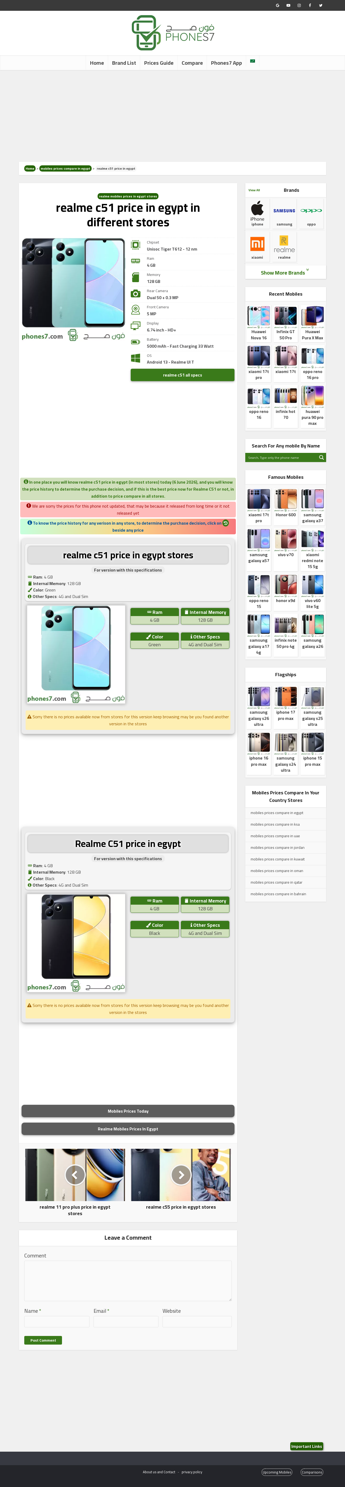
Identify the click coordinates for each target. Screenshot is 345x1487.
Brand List (124, 63)
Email (101, 1311)
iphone (257, 217)
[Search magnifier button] (321, 457)
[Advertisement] (172, 116)
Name (32, 1311)
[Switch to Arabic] (252, 61)
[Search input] (281, 457)
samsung (284, 214)
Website (172, 1311)
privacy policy (192, 1472)
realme (284, 250)
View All (254, 190)
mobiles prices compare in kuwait (278, 859)
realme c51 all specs (182, 375)
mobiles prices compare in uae (275, 835)
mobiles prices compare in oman (277, 870)
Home (97, 63)
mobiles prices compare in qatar (276, 882)
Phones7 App (226, 63)
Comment (35, 1255)
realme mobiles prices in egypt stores (128, 196)
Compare (192, 63)
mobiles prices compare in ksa (275, 824)
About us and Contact (159, 1472)
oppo (311, 217)
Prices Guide (159, 63)
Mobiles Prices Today (128, 1111)
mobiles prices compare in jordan (278, 847)
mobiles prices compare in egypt (65, 168)
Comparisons (312, 1472)
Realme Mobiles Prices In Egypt (128, 1129)
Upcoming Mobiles (277, 1472)
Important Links (306, 1446)
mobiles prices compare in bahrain (278, 893)
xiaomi (257, 250)
